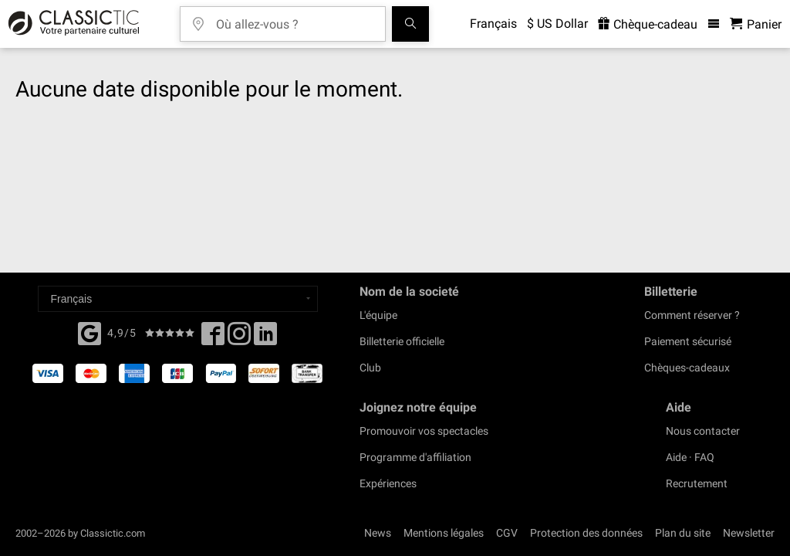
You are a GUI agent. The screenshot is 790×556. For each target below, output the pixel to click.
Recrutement (697, 483)
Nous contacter (703, 431)
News (377, 533)
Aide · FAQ (690, 457)
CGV (507, 533)
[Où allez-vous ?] (294, 19)
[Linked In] (265, 338)
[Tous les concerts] (410, 24)
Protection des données (586, 533)
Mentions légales (443, 533)
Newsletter (749, 533)
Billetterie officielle (402, 341)
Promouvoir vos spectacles (424, 431)
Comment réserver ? (692, 315)
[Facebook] (89, 332)
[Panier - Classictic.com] (756, 24)
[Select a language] (178, 299)
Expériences (388, 483)
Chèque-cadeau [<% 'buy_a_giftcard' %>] (647, 24)
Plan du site (683, 533)
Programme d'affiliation (415, 457)
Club (370, 367)
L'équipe (378, 315)
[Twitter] (239, 338)
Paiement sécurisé (687, 341)
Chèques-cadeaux (687, 367)
